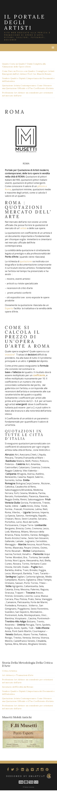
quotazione (26, 261)
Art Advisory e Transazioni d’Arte (17, 675)
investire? (10, 354)
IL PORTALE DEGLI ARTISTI (24, 22)
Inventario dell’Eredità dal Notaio (17, 687)
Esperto (9, 308)
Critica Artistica (9, 671)
